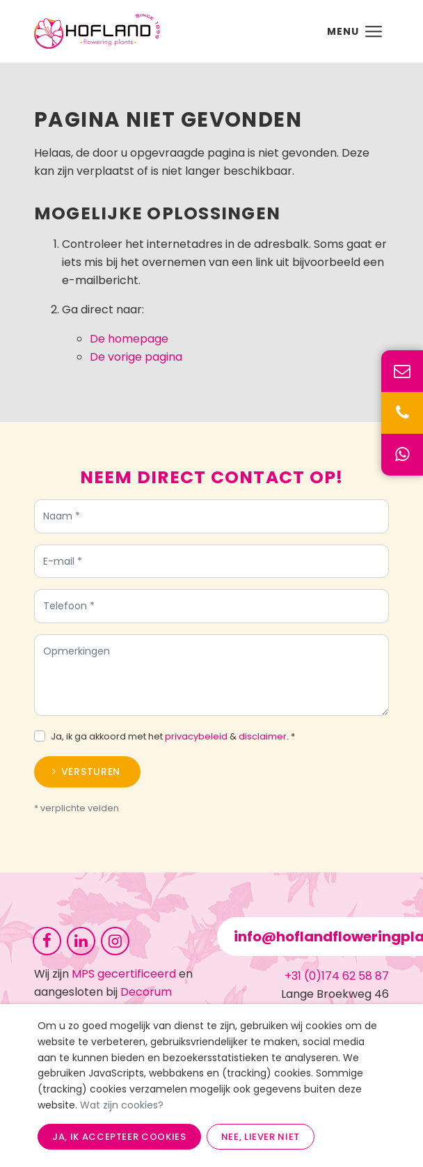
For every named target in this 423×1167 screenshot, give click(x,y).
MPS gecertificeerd (124, 974)
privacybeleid (196, 739)
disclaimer (263, 739)
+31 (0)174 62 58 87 (337, 976)
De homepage (129, 339)
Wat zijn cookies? (121, 1105)
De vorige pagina (136, 357)
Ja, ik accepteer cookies (119, 1136)
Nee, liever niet (260, 1136)
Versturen (90, 774)
